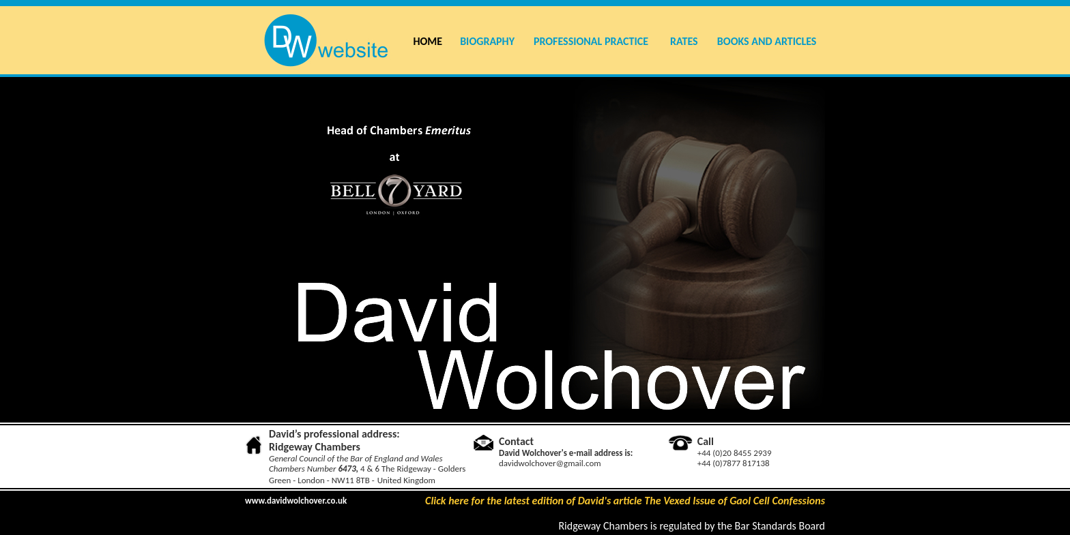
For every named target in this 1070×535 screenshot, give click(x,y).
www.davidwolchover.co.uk (296, 500)
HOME (427, 41)
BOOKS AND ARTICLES (767, 41)
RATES (684, 41)
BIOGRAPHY (487, 41)
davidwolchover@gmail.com (550, 463)
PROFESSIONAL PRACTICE (591, 41)
